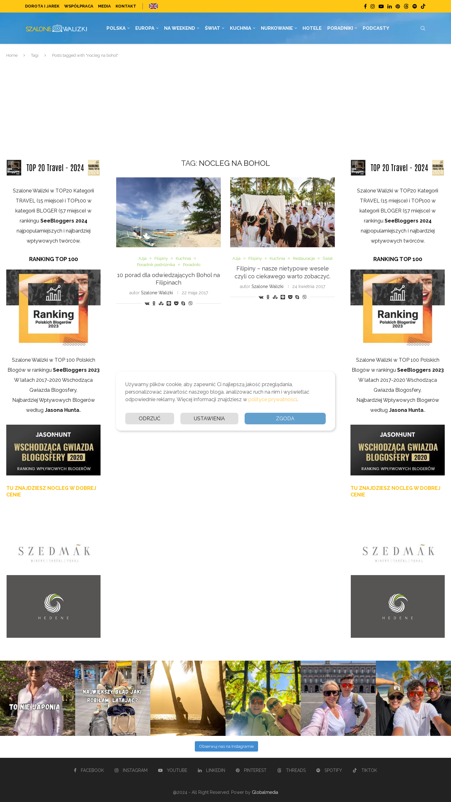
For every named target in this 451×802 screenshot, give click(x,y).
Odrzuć (149, 419)
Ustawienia (209, 419)
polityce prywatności (272, 399)
